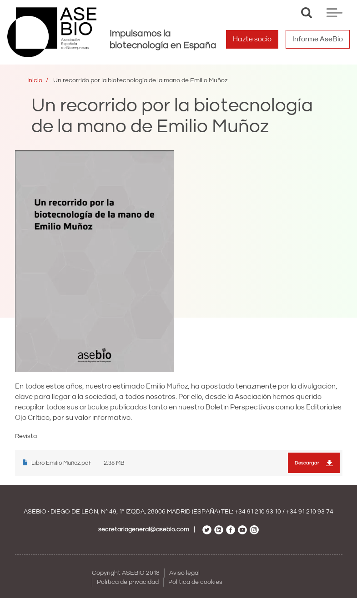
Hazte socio (252, 39)
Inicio (34, 80)
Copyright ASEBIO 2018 (126, 573)
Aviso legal (184, 573)
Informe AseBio (317, 39)
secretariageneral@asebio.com (143, 529)
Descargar (307, 462)
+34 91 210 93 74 (309, 511)
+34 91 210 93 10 (258, 511)
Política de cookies (195, 582)
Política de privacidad (128, 582)
